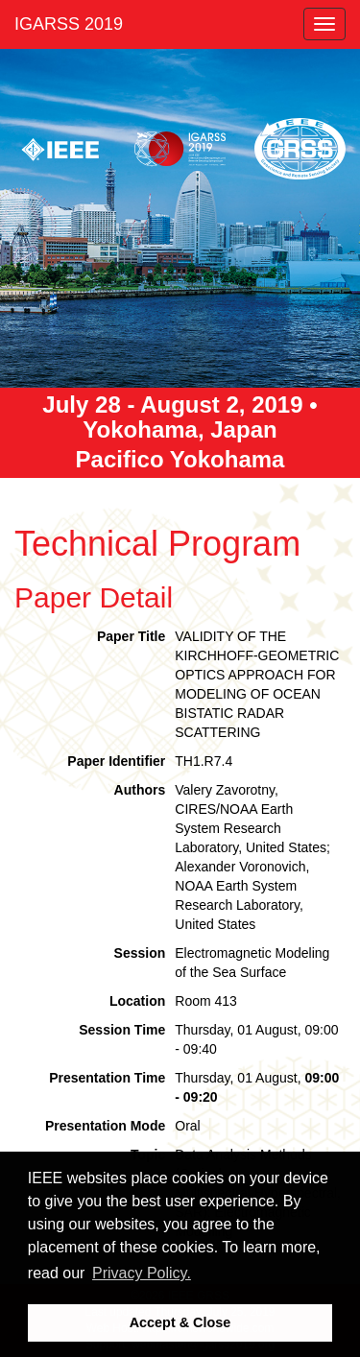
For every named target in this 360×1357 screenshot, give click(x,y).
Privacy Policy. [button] (141, 1273)
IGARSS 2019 (68, 24)
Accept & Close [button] (180, 1322)
